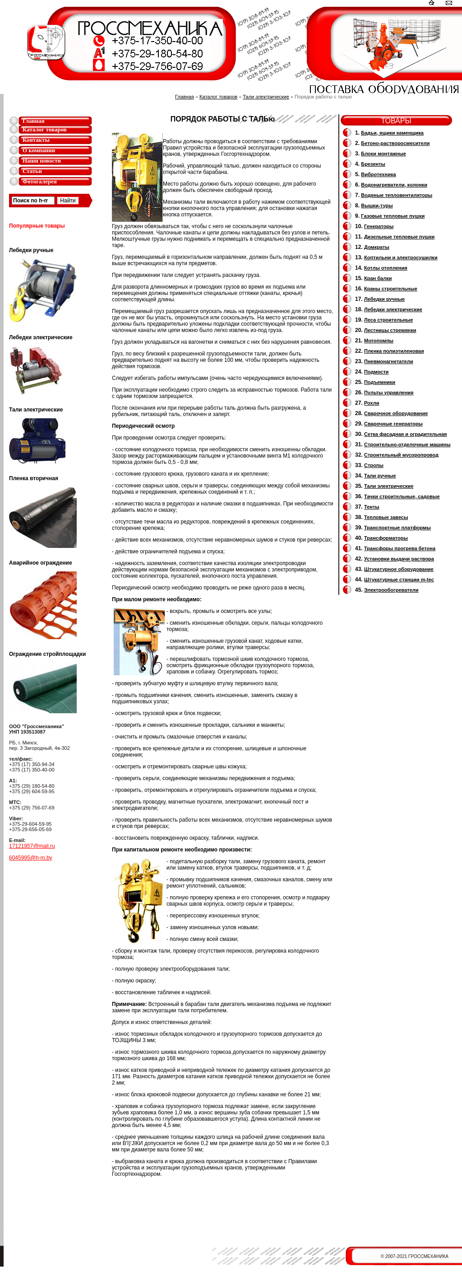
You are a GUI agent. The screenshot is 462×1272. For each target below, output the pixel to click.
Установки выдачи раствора (399, 558)
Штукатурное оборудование (399, 569)
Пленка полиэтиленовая (394, 351)
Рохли (371, 403)
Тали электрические (266, 96)
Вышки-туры (377, 205)
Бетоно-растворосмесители (395, 143)
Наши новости (42, 160)
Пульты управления (389, 392)
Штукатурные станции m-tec (399, 579)
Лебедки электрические (393, 309)
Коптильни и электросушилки (401, 257)
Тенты (371, 507)
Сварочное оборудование (396, 413)
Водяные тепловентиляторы (396, 195)
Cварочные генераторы (393, 423)
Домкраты (376, 247)
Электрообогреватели (391, 590)
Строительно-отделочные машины (407, 444)
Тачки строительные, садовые (402, 496)
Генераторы (378, 226)
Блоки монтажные (383, 153)
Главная (34, 120)
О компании (39, 150)
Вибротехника (378, 174)
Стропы (373, 465)
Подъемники (379, 382)
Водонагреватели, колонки (394, 184)
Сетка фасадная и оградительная (405, 434)
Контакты (36, 139)
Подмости (376, 371)
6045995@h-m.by (30, 858)
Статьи (32, 171)
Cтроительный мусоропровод (401, 455)
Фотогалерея (40, 181)
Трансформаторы (386, 538)
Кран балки (378, 278)
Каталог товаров (45, 129)
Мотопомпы (378, 340)
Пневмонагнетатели (388, 361)
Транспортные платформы (397, 527)
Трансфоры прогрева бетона (399, 548)
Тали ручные (380, 475)
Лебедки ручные (384, 299)
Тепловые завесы (386, 517)
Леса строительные (388, 320)
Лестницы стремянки (390, 330)
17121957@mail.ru (32, 846)
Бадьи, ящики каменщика (392, 133)
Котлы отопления (385, 268)
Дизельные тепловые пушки (399, 236)
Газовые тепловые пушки (393, 216)
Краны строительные (390, 288)
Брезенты (373, 164)
